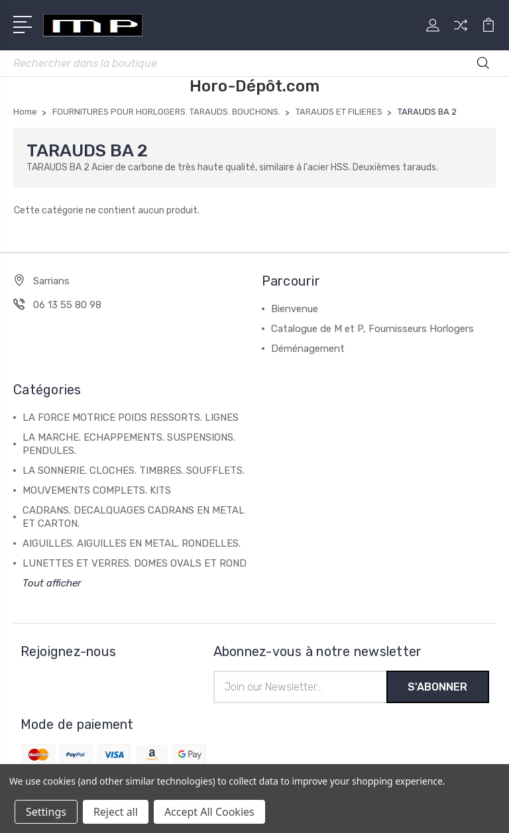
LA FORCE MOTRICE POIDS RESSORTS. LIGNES (131, 417)
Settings (46, 812)
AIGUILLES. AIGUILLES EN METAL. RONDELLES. (132, 543)
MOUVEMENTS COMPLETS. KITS (97, 490)
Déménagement (308, 349)
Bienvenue (294, 309)
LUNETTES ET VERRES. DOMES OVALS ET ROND (135, 563)
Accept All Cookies (209, 812)
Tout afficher (52, 583)
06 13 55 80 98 (67, 305)
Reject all (115, 812)
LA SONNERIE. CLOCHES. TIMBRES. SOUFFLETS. (134, 470)
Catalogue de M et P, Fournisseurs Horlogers (372, 329)
